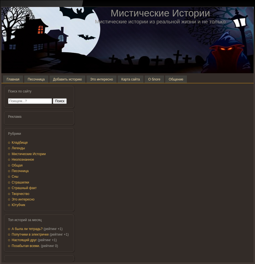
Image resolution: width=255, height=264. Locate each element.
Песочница (20, 171)
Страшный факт (24, 188)
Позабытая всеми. (26, 246)
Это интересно (23, 199)
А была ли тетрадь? (27, 229)
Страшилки (20, 182)
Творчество (20, 194)
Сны (15, 177)
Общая (17, 165)
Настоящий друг (24, 240)
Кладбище (20, 143)
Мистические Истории (160, 13)
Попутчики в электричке (30, 234)
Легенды (18, 148)
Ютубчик (18, 205)
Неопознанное (23, 160)
